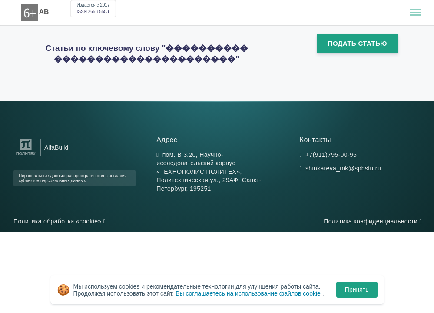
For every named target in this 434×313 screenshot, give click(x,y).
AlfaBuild (56, 147)
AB (44, 12)
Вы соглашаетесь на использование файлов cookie (249, 293)
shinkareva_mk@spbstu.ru (343, 168)
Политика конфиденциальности (373, 221)
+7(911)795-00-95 (331, 154)
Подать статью (357, 43)
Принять (357, 289)
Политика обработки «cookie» (59, 221)
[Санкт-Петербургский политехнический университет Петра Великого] (25, 155)
